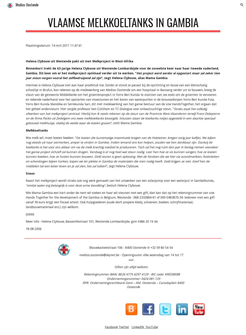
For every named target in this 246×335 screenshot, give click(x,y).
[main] (123, 24)
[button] (242, 5)
